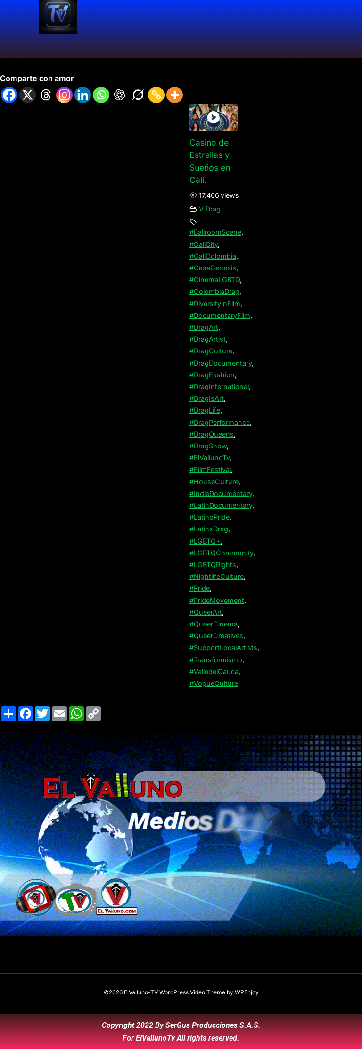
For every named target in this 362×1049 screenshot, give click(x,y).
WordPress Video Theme (192, 992)
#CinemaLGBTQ (214, 280)
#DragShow (208, 446)
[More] (174, 95)
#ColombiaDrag (214, 291)
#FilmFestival (210, 469)
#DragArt (203, 327)
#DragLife (204, 410)
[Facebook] (9, 95)
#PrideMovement (216, 600)
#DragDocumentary (220, 363)
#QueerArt (205, 612)
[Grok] (138, 95)
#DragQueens (211, 434)
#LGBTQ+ (205, 541)
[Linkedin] (82, 95)
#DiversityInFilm (214, 304)
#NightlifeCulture (216, 576)
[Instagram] (64, 95)
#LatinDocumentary (220, 505)
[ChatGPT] (119, 95)
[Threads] (46, 95)
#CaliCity (203, 244)
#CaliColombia (212, 256)
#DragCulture (210, 351)
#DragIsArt (206, 398)
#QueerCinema (213, 624)
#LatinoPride (209, 517)
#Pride (199, 588)
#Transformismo (215, 660)
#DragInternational (219, 386)
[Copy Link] (156, 95)
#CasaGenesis (212, 268)
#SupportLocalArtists (223, 647)
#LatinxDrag (208, 529)
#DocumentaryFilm (219, 315)
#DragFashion (212, 375)
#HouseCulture (214, 482)
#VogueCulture (213, 683)
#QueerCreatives (216, 636)
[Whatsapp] (101, 95)
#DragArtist (207, 339)
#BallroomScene (215, 232)
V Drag (210, 209)
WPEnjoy (247, 992)
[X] (27, 95)
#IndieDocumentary (220, 493)
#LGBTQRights (212, 565)
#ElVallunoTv (209, 458)
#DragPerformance (219, 422)
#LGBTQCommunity (221, 553)
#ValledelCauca (214, 671)
